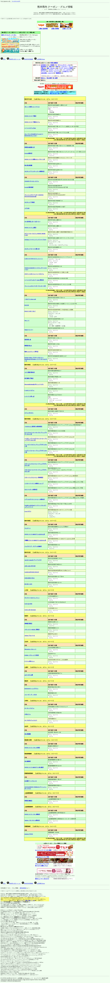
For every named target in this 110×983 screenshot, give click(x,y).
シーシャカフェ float (30, 128)
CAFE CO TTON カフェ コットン (34, 258)
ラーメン (43, 71)
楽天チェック (14, 963)
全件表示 (43, 65)
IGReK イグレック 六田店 (32, 655)
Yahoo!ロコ (32, 917)
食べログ (3, 926)
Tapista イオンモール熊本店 (32, 820)
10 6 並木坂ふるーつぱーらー (32, 221)
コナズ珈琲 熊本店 (30, 372)
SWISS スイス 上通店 (30, 227)
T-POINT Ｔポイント (31, 952)
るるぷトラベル (15, 974)
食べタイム (3, 961)
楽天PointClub (25, 969)
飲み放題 (49, 78)
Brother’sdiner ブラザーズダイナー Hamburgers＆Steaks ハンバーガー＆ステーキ (36, 359)
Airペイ (9, 965)
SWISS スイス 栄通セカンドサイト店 (35, 159)
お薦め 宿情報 (55, 28)
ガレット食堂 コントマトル (32, 106)
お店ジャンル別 (54, 92)
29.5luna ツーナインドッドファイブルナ (35, 239)
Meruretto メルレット (30, 649)
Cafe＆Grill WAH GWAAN (32, 572)
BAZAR (27, 305)
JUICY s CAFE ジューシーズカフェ (34, 274)
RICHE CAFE (28, 584)
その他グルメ (66, 71)
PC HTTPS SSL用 (16, 1)
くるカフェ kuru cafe (30, 299)
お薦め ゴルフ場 (66, 28)
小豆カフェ (28, 714)
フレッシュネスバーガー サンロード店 (35, 286)
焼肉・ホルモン (51, 68)
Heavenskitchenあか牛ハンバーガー (34, 384)
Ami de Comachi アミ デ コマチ (33, 560)
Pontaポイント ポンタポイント (7, 952)
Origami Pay (26, 967)
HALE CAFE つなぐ (30, 311)
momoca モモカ (29, 834)
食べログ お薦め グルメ (41, 865)
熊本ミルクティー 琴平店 (31, 351)
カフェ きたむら (29, 412)
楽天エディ (3, 963)
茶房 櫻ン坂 (28, 339)
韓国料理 (58, 73)
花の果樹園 (28, 734)
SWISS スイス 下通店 (30, 116)
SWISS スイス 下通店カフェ (32, 122)
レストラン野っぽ (29, 396)
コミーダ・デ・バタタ (31, 694)
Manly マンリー (29, 329)
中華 (42, 68)
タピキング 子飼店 (30, 202)
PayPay (35, 967)
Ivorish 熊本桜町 (29, 187)
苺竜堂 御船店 (28, 800)
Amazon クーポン (10, 961)
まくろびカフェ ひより (31, 720)
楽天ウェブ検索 (10, 950)
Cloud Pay (16, 951)
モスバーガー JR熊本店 (31, 489)
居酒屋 (52, 65)
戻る (3, 59)
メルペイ (29, 970)
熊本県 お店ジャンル (13, 59)
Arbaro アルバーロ (30, 635)
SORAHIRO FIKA (30, 578)
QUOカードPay (16, 970)
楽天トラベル (4, 974)
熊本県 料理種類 (27, 59)
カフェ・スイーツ (54, 71)
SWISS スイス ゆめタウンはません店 (35, 534)
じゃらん (9, 974)
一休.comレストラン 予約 (42, 857)
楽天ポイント (27, 974)
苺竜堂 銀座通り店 (30, 147)
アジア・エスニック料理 (66, 68)
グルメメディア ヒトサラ (42, 863)
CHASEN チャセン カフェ (32, 181)
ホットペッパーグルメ (6, 903)
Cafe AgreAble (28, 603)
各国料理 (43, 70)
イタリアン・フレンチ (67, 66)
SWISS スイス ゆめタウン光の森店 (34, 767)
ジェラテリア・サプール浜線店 (33, 546)
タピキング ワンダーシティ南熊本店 (34, 171)
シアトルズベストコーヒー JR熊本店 (35, 499)
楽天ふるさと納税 (38, 970)
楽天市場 (27, 962)
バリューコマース (34, 948)
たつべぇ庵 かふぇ (30, 661)
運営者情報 (23, 888)
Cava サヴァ (28, 511)
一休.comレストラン (12, 921)
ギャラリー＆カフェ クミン (32, 597)
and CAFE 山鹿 (29, 675)
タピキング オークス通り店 (32, 249)
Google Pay (5, 951)
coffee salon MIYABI (30, 566)
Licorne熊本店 (28, 153)
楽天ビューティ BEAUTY (42, 878)
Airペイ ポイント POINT (35, 965)
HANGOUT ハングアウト (31, 688)
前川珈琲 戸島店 (29, 378)
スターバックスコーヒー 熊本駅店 (34, 477)
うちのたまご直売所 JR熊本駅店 (33, 426)
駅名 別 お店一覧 (54, 93)
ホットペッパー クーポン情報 (43, 850)
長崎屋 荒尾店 (28, 623)
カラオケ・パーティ (54, 70)
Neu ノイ (27, 320)
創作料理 (43, 66)
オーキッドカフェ (29, 708)
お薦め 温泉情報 (43, 28)
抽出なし (43, 78)
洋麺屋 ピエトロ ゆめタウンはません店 (35, 540)
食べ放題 (55, 78)
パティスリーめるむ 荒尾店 (32, 629)
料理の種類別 (54, 62)
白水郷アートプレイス (31, 781)
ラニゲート (28, 528)
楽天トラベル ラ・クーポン (8, 35)
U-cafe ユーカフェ (29, 390)
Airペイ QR (19, 965)
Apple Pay (9, 969)
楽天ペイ (37, 962)
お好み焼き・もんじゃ (47, 73)
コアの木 (27, 208)
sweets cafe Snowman (30, 609)
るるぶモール (4, 932)
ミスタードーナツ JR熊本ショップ (34, 483)
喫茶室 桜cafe (28, 345)
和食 (50, 66)
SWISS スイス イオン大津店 (32, 747)
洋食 (56, 66)
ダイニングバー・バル (64, 65)
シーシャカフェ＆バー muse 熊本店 (34, 280)
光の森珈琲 (28, 761)
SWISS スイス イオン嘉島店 (32, 814)
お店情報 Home (39, 59)
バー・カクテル (67, 70)
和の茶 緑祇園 (28, 165)
